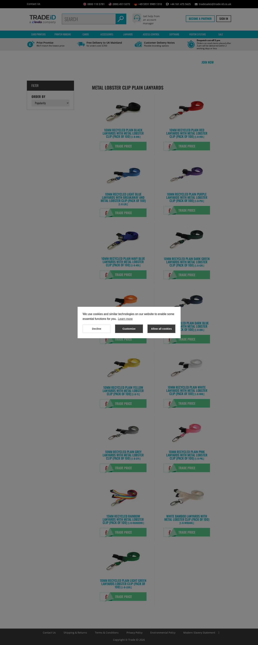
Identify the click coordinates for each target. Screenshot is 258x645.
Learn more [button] (125, 318)
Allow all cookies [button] (161, 328)
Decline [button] (96, 328)
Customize (129, 328)
